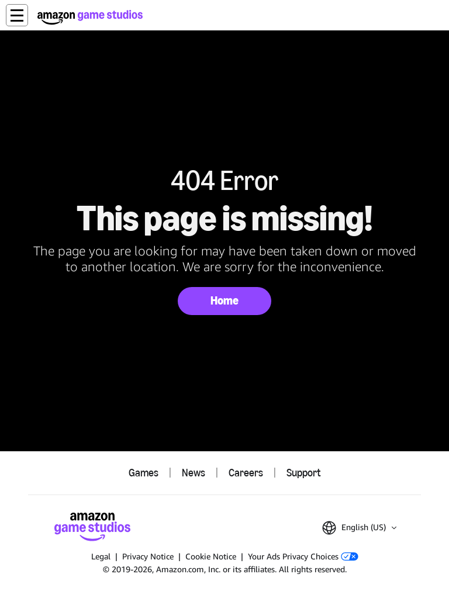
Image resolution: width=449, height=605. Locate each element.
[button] (17, 15)
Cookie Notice (210, 556)
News (193, 473)
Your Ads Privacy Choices (303, 556)
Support (303, 473)
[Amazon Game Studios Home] (90, 17)
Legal (100, 556)
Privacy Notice (148, 556)
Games (143, 473)
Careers (246, 473)
